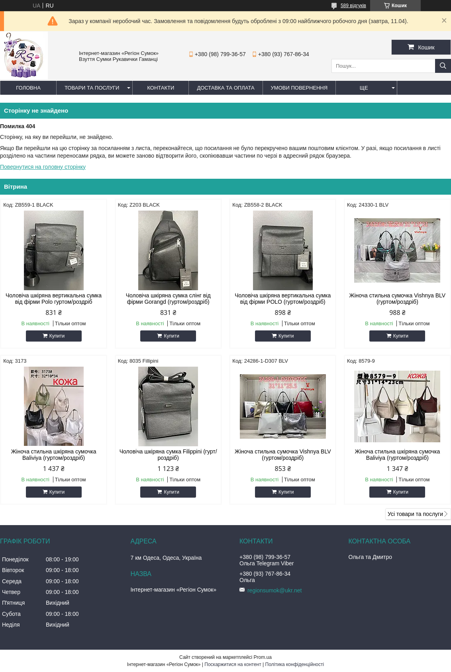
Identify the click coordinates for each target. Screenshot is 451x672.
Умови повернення (299, 88)
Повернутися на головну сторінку (43, 167)
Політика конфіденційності (294, 664)
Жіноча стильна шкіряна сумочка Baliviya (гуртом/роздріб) (53, 454)
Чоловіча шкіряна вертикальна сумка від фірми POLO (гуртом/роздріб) (283, 298)
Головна (28, 88)
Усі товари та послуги (415, 514)
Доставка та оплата (225, 88)
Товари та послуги (92, 88)
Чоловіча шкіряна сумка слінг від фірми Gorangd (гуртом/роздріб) (168, 298)
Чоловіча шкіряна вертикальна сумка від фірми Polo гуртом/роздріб (54, 298)
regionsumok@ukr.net (274, 590)
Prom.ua (263, 657)
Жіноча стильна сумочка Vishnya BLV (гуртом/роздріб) (397, 298)
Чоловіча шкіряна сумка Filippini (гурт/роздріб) (168, 454)
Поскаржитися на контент (232, 664)
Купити (57, 336)
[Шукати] (443, 66)
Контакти (160, 88)
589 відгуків (353, 5)
